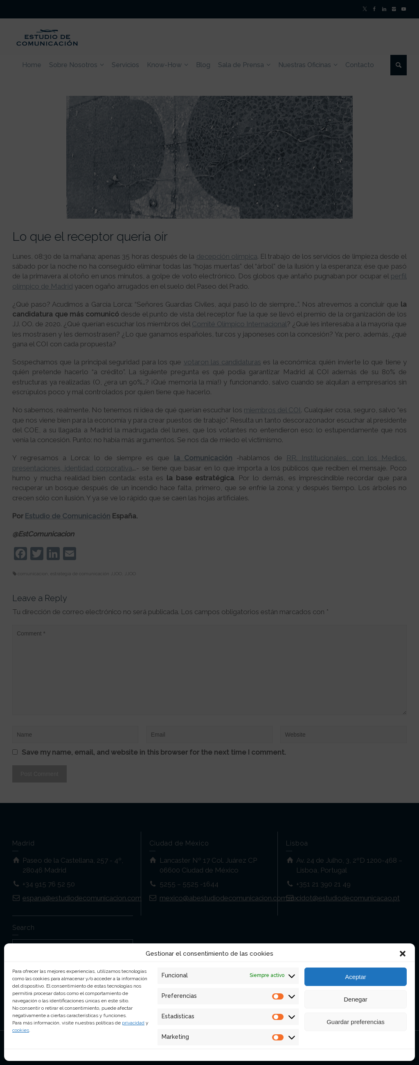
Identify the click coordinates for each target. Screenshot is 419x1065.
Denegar (355, 999)
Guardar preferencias (356, 1021)
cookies (20, 1030)
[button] (403, 954)
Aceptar (355, 976)
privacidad (133, 1023)
